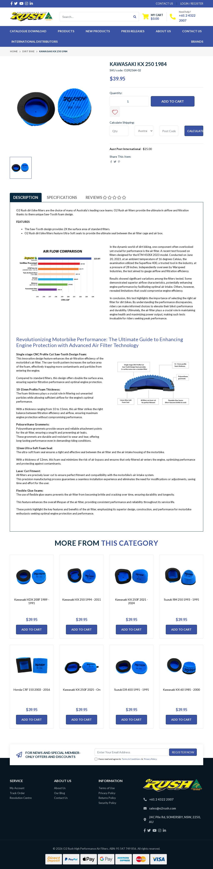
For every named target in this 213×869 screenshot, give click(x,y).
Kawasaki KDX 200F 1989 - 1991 (31, 601)
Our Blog (59, 793)
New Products (98, 31)
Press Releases (132, 31)
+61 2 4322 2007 (161, 799)
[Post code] (169, 131)
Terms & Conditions (131, 759)
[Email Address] (131, 752)
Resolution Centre (21, 798)
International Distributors (34, 41)
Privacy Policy (150, 759)
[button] (115, 112)
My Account (17, 788)
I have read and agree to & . (126, 759)
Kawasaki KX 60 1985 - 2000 (181, 689)
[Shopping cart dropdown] (152, 17)
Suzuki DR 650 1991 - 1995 (131, 689)
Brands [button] (197, 41)
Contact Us (192, 31)
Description (25, 197)
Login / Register (191, 3)
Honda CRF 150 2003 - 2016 (32, 689)
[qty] (119, 131)
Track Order (17, 793)
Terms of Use (107, 788)
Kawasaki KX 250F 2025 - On (81, 689)
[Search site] (135, 16)
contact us (164, 3)
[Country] (144, 131)
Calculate (195, 131)
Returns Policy (107, 798)
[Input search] (95, 16)
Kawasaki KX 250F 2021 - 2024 (131, 601)
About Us (163, 31)
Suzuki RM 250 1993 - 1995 (181, 599)
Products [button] (66, 31)
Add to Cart (172, 101)
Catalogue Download (28, 31)
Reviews (106, 197)
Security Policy (107, 803)
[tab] (26, 197)
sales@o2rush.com (162, 808)
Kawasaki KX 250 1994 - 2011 (81, 599)
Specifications (62, 197)
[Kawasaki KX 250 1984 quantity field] (129, 101)
